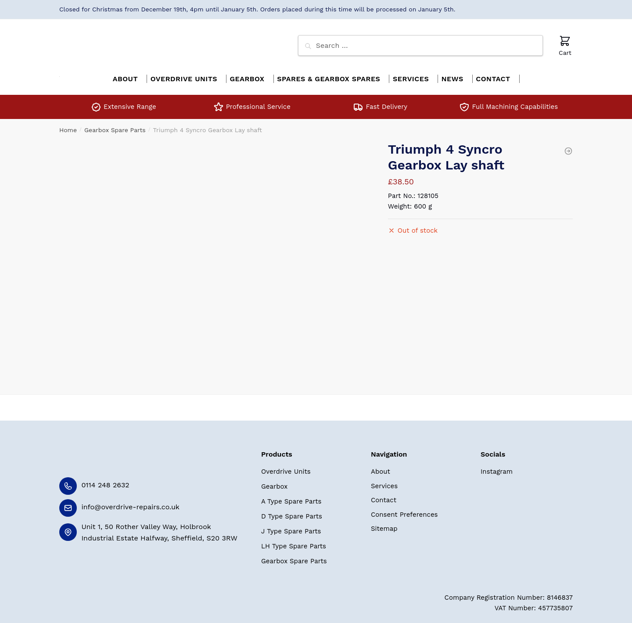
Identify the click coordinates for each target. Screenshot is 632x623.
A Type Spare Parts (291, 497)
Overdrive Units (286, 467)
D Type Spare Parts (291, 511)
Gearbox (274, 482)
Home (68, 125)
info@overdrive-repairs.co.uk (130, 502)
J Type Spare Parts (291, 526)
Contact (383, 495)
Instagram (497, 467)
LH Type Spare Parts (293, 541)
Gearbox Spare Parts (115, 125)
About (380, 467)
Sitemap (384, 524)
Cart (565, 45)
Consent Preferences (404, 510)
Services (384, 481)
